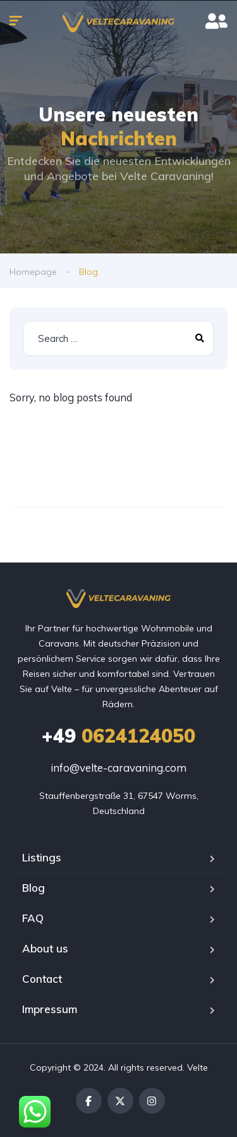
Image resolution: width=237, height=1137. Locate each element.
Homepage (33, 271)
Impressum (49, 1009)
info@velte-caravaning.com (118, 767)
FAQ (33, 918)
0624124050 (118, 736)
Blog (33, 887)
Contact (42, 978)
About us (45, 948)
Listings (41, 857)
